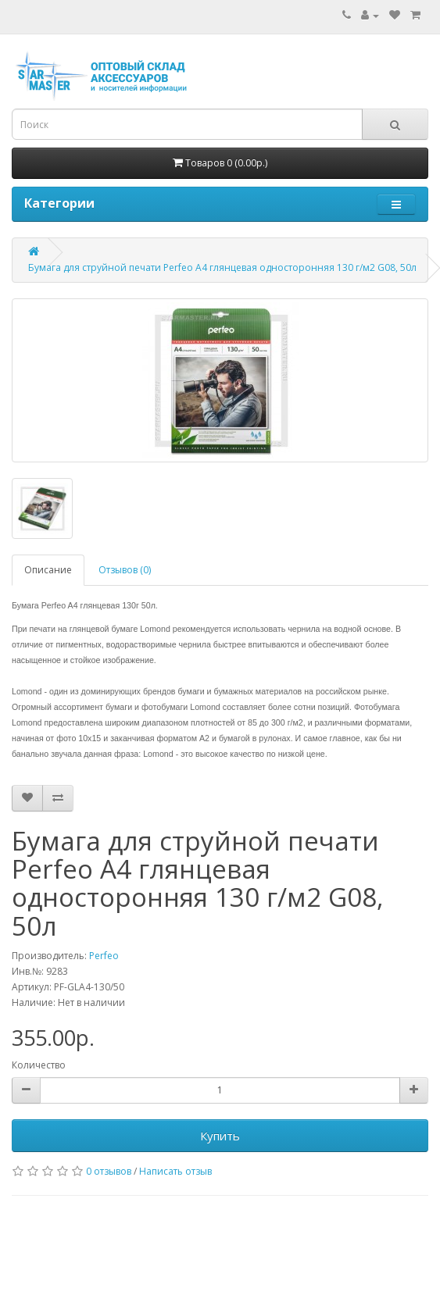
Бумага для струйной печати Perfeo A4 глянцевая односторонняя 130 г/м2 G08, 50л (222, 267)
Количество (39, 1065)
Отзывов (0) (124, 569)
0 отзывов (108, 1171)
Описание (48, 569)
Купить (220, 1135)
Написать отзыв (175, 1171)
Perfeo (104, 955)
